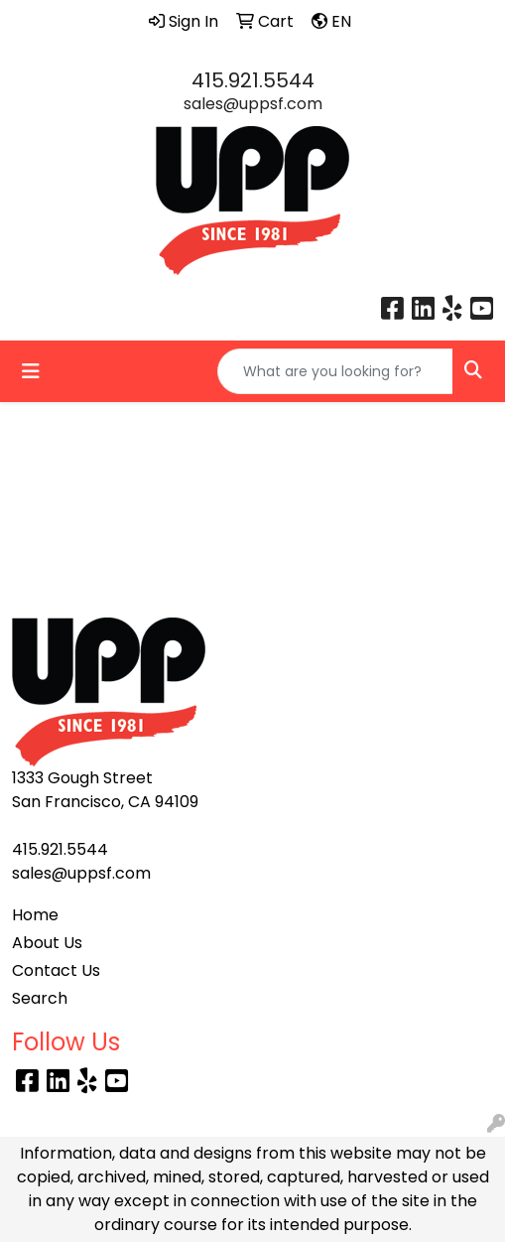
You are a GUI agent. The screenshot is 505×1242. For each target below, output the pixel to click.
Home (35, 914)
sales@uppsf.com (253, 103)
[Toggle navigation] (31, 371)
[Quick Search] (335, 371)
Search (39, 998)
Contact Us (56, 970)
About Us (47, 942)
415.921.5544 (253, 80)
